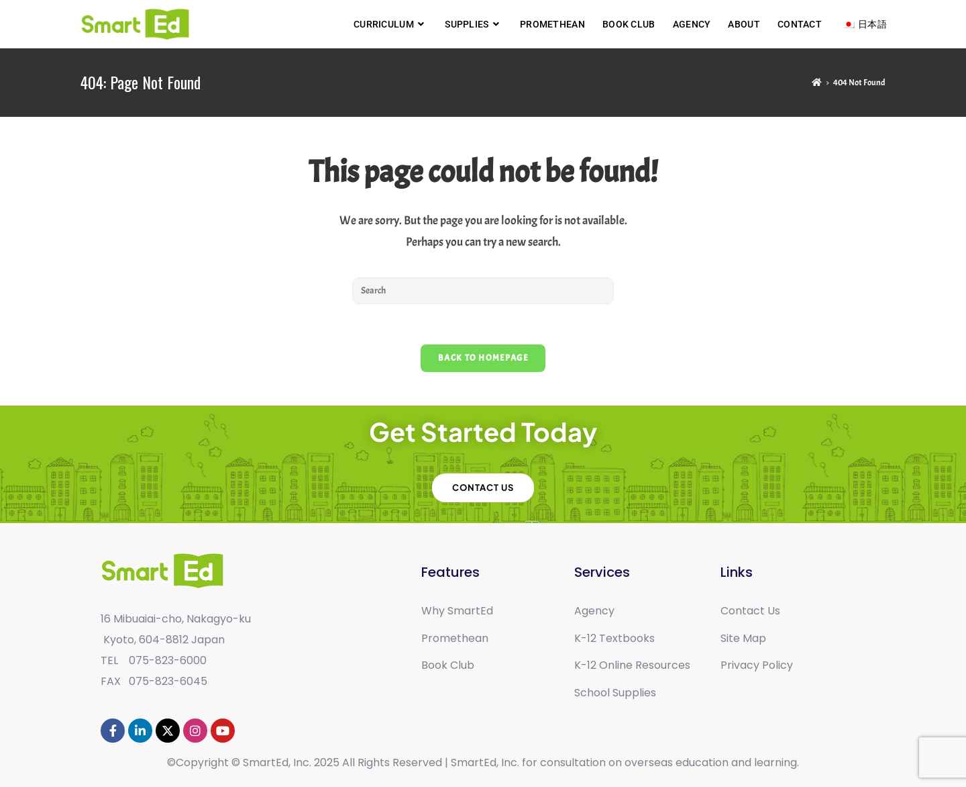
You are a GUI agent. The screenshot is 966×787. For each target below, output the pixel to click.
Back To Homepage (483, 358)
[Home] (817, 82)
